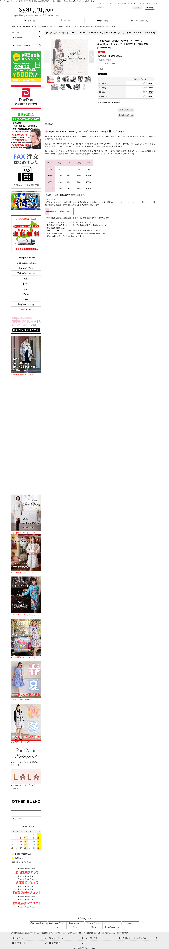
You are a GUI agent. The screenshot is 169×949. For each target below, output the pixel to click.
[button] (29, 21)
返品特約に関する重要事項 (109, 102)
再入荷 (151, 83)
